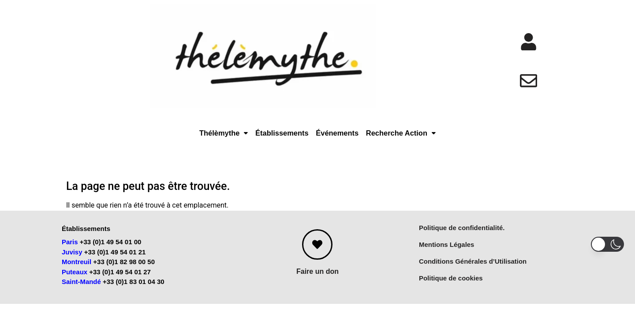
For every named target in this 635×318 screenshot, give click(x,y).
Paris (70, 247)
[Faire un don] (317, 250)
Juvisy (72, 257)
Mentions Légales (446, 250)
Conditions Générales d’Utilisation (473, 266)
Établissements (269, 137)
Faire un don (317, 276)
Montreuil (77, 267)
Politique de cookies (451, 283)
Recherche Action (428, 137)
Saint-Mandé (81, 287)
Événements (344, 137)
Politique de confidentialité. (462, 233)
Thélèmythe (193, 137)
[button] (192, 137)
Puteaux (74, 277)
